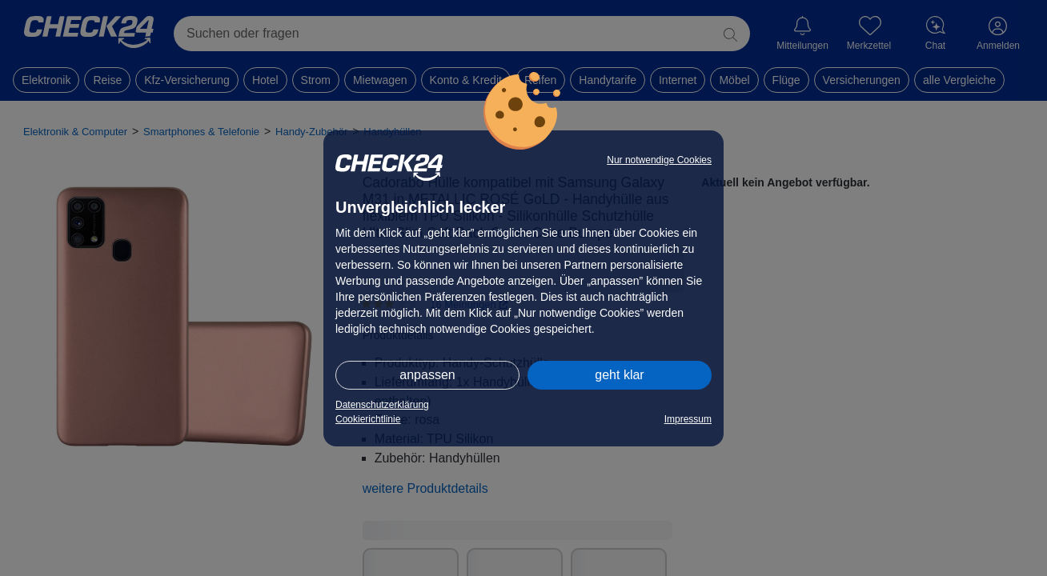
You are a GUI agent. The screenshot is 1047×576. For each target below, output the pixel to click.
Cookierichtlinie (367, 419)
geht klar (619, 375)
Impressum (688, 419)
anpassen (427, 375)
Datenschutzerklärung (382, 404)
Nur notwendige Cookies (659, 160)
